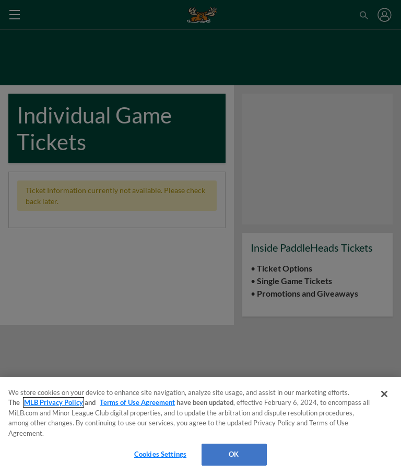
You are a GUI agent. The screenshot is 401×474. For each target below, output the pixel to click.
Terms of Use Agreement (137, 402)
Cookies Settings (160, 454)
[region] (200, 425)
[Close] (384, 393)
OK (234, 454)
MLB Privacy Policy (53, 402)
